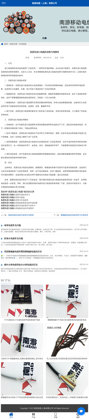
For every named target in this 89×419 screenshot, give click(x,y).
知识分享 (13, 44)
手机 (55, 415)
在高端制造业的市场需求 (17, 208)
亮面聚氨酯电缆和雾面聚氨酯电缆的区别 (21, 251)
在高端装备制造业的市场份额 (19, 203)
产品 (33, 415)
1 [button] (43, 38)
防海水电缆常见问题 (12, 238)
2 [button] (45, 38)
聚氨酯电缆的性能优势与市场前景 (74, 215)
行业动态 (22, 44)
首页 (6, 44)
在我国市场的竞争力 (15, 195)
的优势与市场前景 (14, 200)
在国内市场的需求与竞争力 (18, 206)
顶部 (78, 415)
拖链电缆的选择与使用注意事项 (21, 215)
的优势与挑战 (13, 197)
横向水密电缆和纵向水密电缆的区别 (19, 265)
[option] (44, 24)
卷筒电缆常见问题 (11, 225)
